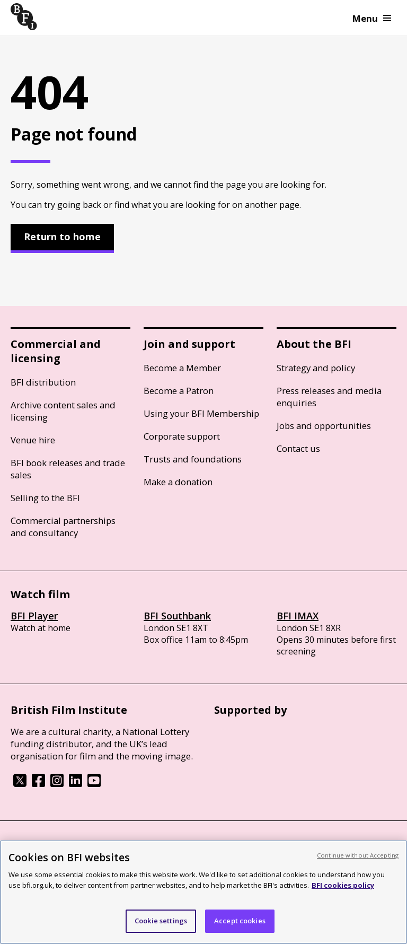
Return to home (62, 236)
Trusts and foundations (193, 459)
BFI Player (34, 615)
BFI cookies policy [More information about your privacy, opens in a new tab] (343, 885)
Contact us (298, 448)
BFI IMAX (297, 615)
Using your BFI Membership (201, 413)
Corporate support (182, 436)
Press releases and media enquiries (329, 396)
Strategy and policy (316, 368)
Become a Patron (179, 390)
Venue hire (33, 440)
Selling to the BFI (45, 498)
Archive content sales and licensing (63, 411)
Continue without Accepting (358, 855)
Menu (371, 18)
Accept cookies (240, 920)
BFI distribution (43, 382)
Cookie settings (161, 920)
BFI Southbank (177, 615)
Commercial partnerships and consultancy (63, 526)
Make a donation (178, 482)
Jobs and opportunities (324, 425)
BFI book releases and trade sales (68, 469)
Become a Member (182, 368)
